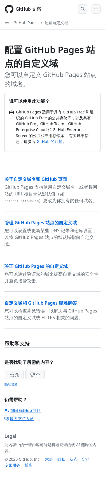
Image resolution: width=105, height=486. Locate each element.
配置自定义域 (56, 22)
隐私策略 (11, 384)
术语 (49, 459)
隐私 (61, 459)
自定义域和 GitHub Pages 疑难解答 (40, 303)
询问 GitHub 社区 (22, 410)
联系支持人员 (19, 418)
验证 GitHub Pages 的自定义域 (36, 266)
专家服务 (12, 465)
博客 (28, 465)
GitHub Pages (26, 22)
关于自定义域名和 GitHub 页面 (35, 179)
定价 (86, 459)
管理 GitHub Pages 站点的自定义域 (40, 223)
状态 (74, 459)
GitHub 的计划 (49, 141)
